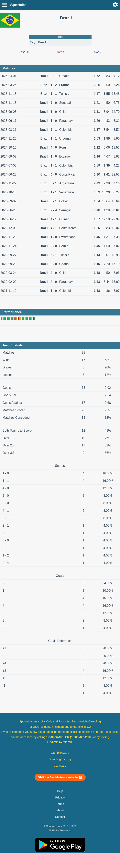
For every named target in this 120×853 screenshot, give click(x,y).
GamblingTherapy (60, 759)
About (60, 810)
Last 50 (24, 52)
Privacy (60, 797)
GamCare (60, 765)
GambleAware (60, 752)
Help (60, 791)
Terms (60, 804)
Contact (60, 816)
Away (97, 52)
